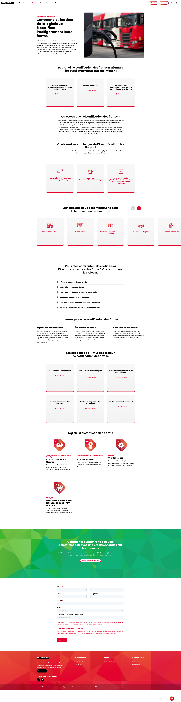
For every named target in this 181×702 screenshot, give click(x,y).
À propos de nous (80, 658)
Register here (42, 671)
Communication (138, 658)
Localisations (77, 664)
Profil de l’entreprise (79, 661)
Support (106, 658)
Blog (133, 661)
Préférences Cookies (76, 687)
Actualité (135, 668)
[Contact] (172, 698)
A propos (70, 3)
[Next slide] (139, 208)
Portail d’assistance (109, 661)
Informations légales (61, 687)
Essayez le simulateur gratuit (90, 560)
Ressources (59, 3)
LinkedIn (38, 679)
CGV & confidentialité (90, 687)
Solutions (33, 3)
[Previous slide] (133, 208)
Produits (22, 3)
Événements (136, 664)
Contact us (163, 3)
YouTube (42, 679)
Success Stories (45, 3)
